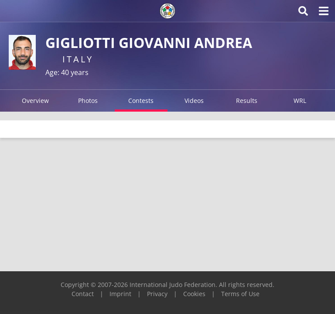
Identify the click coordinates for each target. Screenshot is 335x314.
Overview (35, 100)
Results (246, 100)
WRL (300, 100)
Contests (141, 100)
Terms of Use (240, 294)
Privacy (157, 294)
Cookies (194, 294)
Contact (83, 294)
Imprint (120, 294)
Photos (88, 100)
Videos (194, 100)
